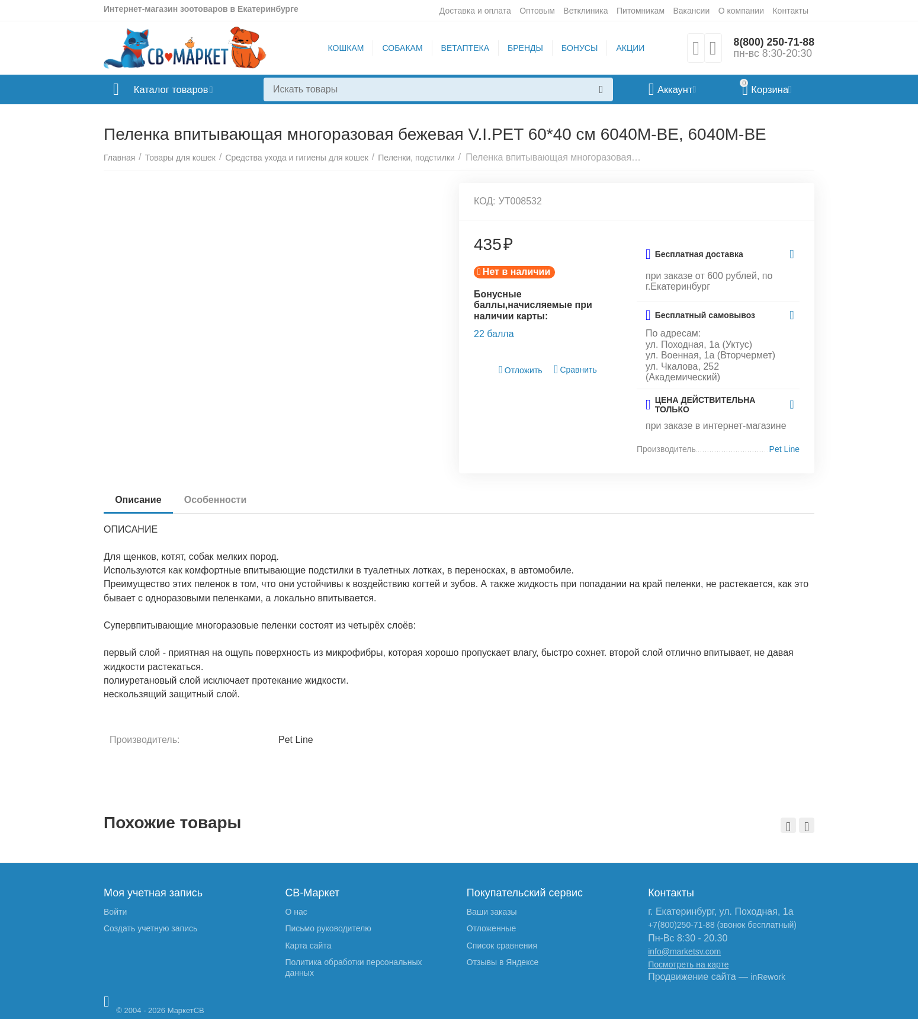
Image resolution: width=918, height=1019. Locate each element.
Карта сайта (308, 945)
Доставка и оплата (475, 10)
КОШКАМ (345, 48)
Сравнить (575, 369)
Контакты (790, 10)
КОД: (485, 201)
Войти (115, 912)
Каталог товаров (173, 89)
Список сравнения (502, 945)
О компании (741, 10)
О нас (296, 912)
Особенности (216, 500)
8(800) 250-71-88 (773, 42)
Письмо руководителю (328, 928)
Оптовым (537, 10)
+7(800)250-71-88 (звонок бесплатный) (722, 925)
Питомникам (641, 10)
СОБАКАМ (401, 48)
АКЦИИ (629, 48)
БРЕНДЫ (525, 48)
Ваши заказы (492, 912)
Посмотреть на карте (688, 964)
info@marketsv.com (684, 951)
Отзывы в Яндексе (502, 962)
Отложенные (491, 928)
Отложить (521, 370)
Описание (138, 500)
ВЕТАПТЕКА (464, 48)
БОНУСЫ (579, 48)
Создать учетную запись (150, 928)
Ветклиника (585, 10)
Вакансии (691, 10)
